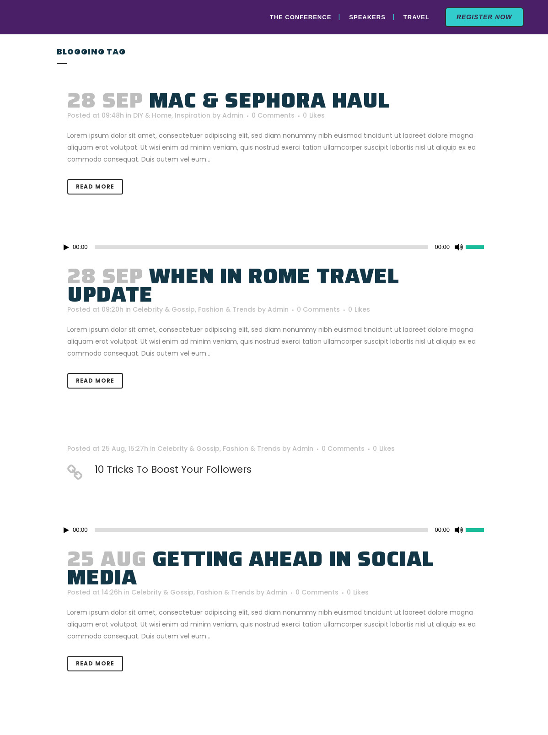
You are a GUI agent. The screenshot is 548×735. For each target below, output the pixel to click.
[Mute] (459, 247)
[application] (274, 247)
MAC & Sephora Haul (269, 100)
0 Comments (273, 115)
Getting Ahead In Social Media (250, 568)
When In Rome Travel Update (233, 285)
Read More (95, 186)
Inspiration (192, 115)
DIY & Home (152, 115)
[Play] (66, 247)
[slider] (478, 246)
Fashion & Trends (227, 309)
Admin (232, 115)
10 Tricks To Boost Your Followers (173, 469)
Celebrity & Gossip (164, 309)
